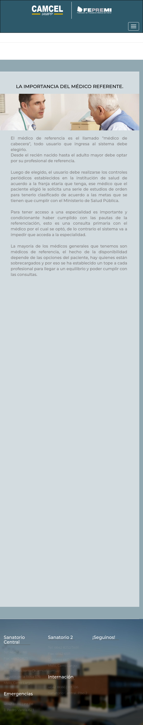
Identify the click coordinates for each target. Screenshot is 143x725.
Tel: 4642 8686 (15, 652)
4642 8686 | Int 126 (63, 687)
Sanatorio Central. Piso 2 (67, 693)
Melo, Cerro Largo (18, 683)
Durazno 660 (58, 660)
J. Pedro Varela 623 (19, 710)
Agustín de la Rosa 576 (22, 676)
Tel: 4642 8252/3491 (63, 647)
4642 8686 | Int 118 (18, 704)
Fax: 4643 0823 (16, 658)
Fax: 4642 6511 (59, 654)
